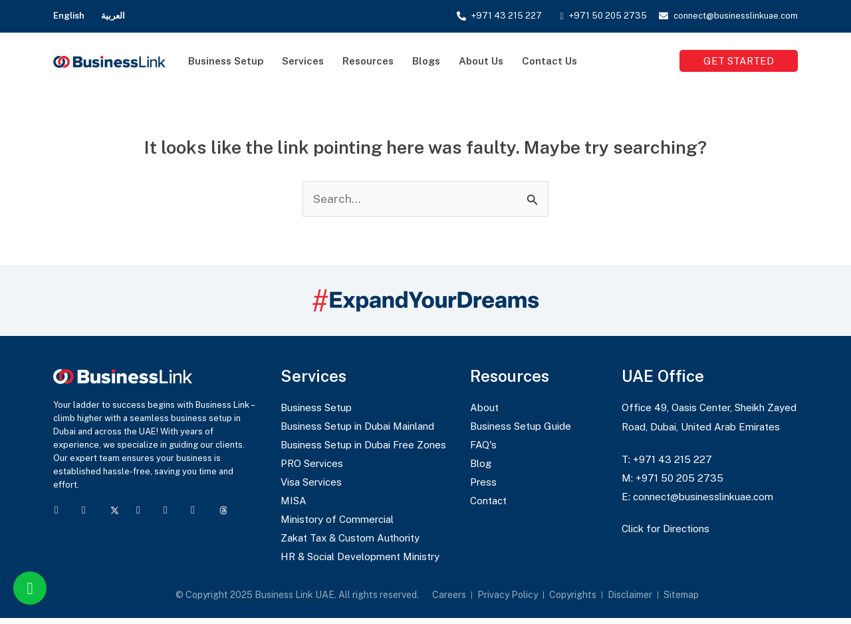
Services (303, 61)
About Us (481, 61)
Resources (368, 61)
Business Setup (225, 61)
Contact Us (549, 61)
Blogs (426, 61)
